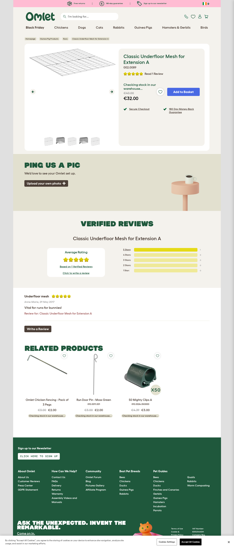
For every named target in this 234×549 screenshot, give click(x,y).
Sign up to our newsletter (152, 3)
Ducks (123, 485)
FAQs (55, 481)
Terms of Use (177, 529)
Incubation (159, 506)
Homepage (30, 39)
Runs (65, 39)
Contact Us (58, 477)
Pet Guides (160, 471)
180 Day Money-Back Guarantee (181, 110)
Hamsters (159, 502)
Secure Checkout (139, 108)
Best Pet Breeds (129, 471)
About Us (23, 477)
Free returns (76, 3)
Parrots (157, 510)
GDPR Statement (28, 489)
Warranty (57, 493)
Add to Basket (183, 92)
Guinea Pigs (126, 489)
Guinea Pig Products (49, 39)
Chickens (124, 481)
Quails (191, 477)
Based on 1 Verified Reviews (76, 266)
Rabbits (124, 493)
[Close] (228, 542)
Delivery (56, 485)
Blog (88, 481)
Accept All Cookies (191, 542)
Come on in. (26, 533)
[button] (32, 92)
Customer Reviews (29, 481)
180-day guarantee (111, 3)
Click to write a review (76, 273)
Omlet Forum (93, 477)
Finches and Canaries (166, 489)
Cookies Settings (167, 542)
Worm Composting (198, 485)
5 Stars (126, 249)
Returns (56, 489)
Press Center (25, 485)
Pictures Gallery (95, 485)
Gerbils (157, 493)
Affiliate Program (96, 489)
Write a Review (38, 329)
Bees (122, 477)
